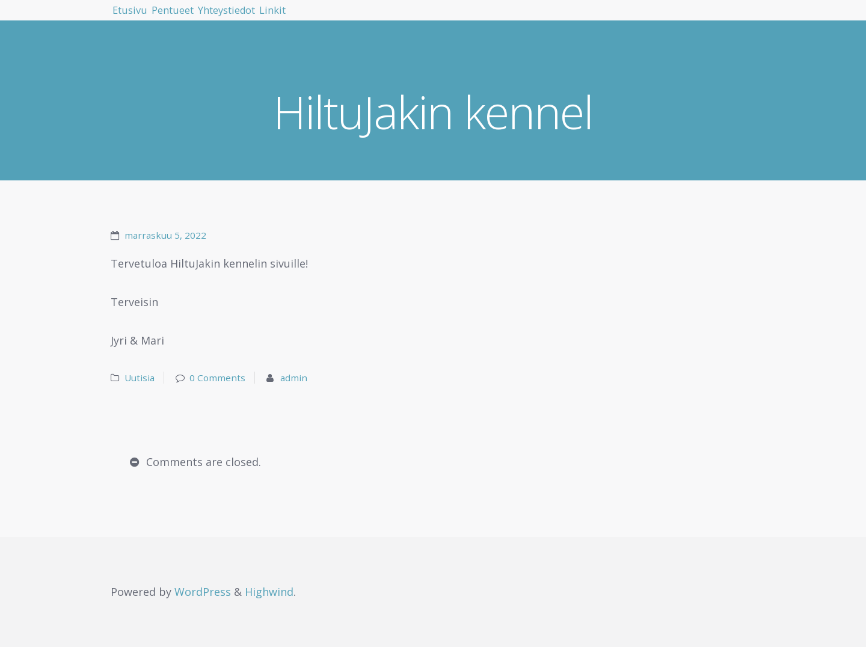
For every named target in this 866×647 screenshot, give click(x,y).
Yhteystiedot (290, 18)
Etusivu (142, 18)
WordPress (202, 591)
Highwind (269, 591)
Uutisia (139, 378)
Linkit (362, 18)
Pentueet (209, 18)
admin (293, 378)
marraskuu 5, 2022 (165, 235)
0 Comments (217, 378)
